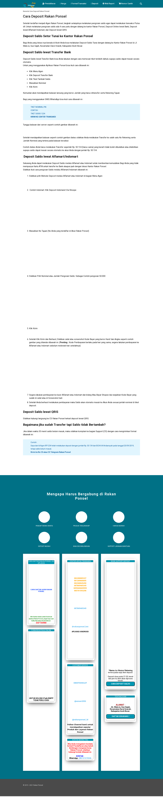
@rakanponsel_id (80, 720)
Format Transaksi (78, 4)
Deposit (94, 4)
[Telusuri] (141, 4)
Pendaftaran (48, 4)
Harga (63, 4)
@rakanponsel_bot (80, 627)
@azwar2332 (80, 702)
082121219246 (85, 759)
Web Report (108, 4)
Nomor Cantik (126, 4)
